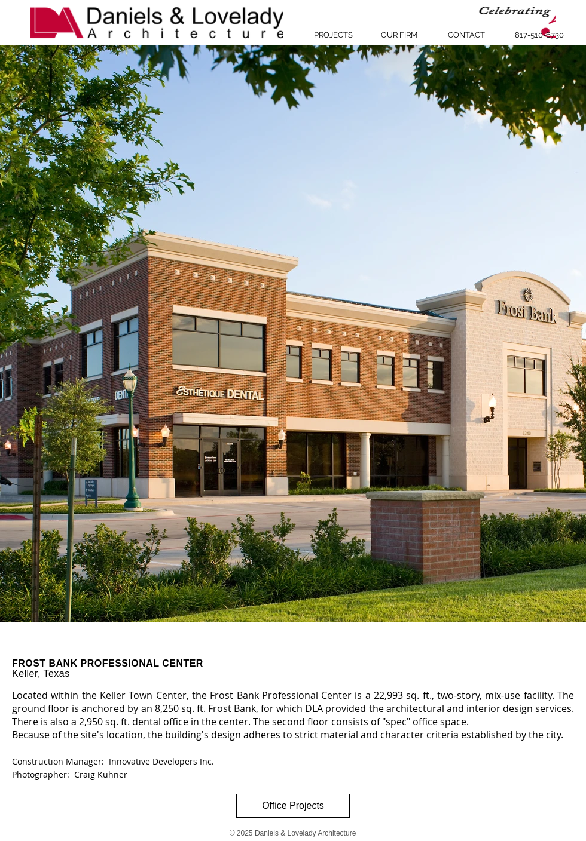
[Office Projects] (293, 806)
